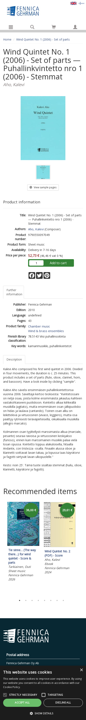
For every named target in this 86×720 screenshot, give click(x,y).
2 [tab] (26, 600)
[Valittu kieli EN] (73, 3)
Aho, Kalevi (36, 229)
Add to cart (58, 263)
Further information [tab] (14, 292)
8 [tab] (63, 600)
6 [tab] (51, 600)
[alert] (43, 693)
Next (81, 549)
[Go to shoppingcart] (53, 27)
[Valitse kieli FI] (81, 3)
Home (7, 39)
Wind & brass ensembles (46, 331)
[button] (43, 713)
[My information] (75, 27)
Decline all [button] (63, 702)
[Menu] (11, 27)
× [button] (81, 670)
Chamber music (39, 326)
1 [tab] (19, 600)
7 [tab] (57, 600)
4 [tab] (38, 600)
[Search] (32, 27)
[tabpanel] (23, 542)
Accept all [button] (22, 702)
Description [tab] (14, 359)
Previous (2, 549)
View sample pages (43, 187)
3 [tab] (32, 600)
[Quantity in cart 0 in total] (53, 28)
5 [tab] (44, 600)
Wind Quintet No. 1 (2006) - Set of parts (43, 39)
